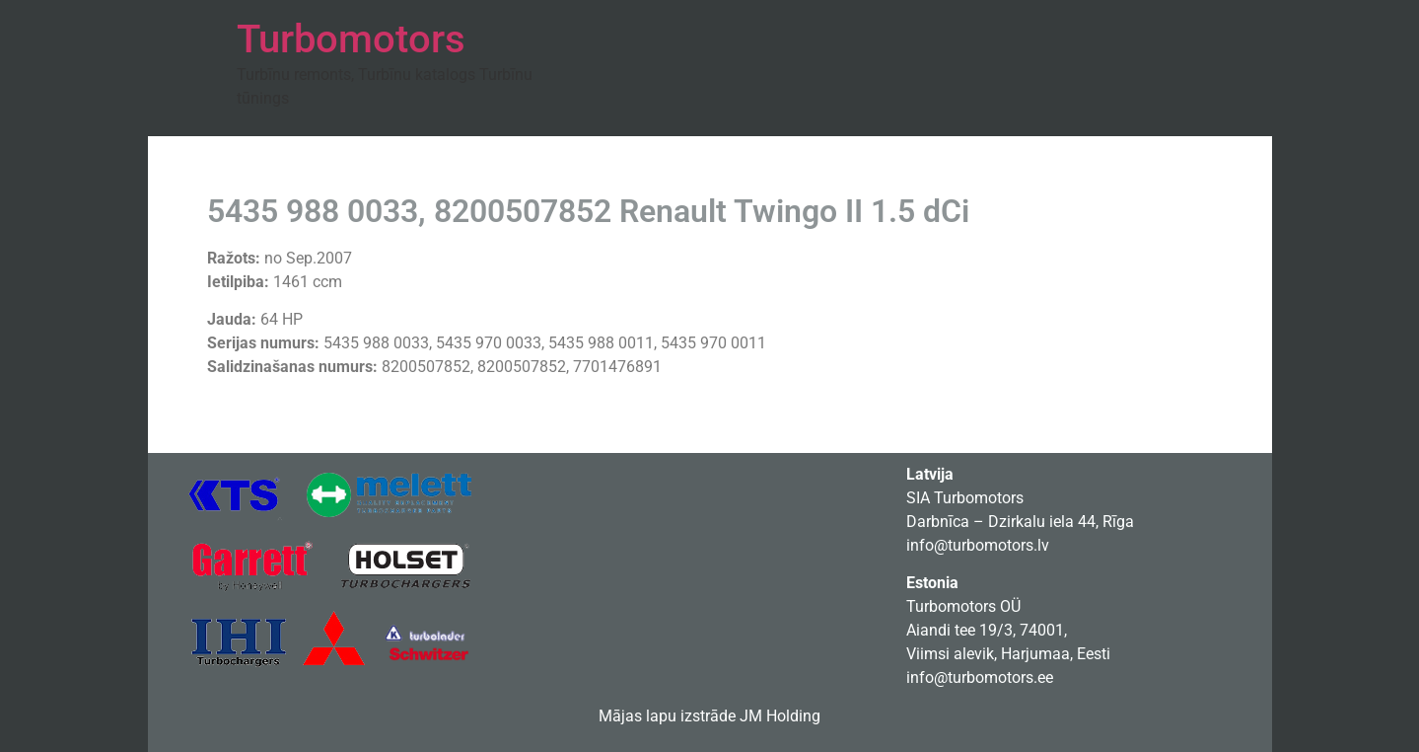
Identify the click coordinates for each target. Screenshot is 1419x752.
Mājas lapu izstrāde (667, 716)
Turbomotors (351, 39)
